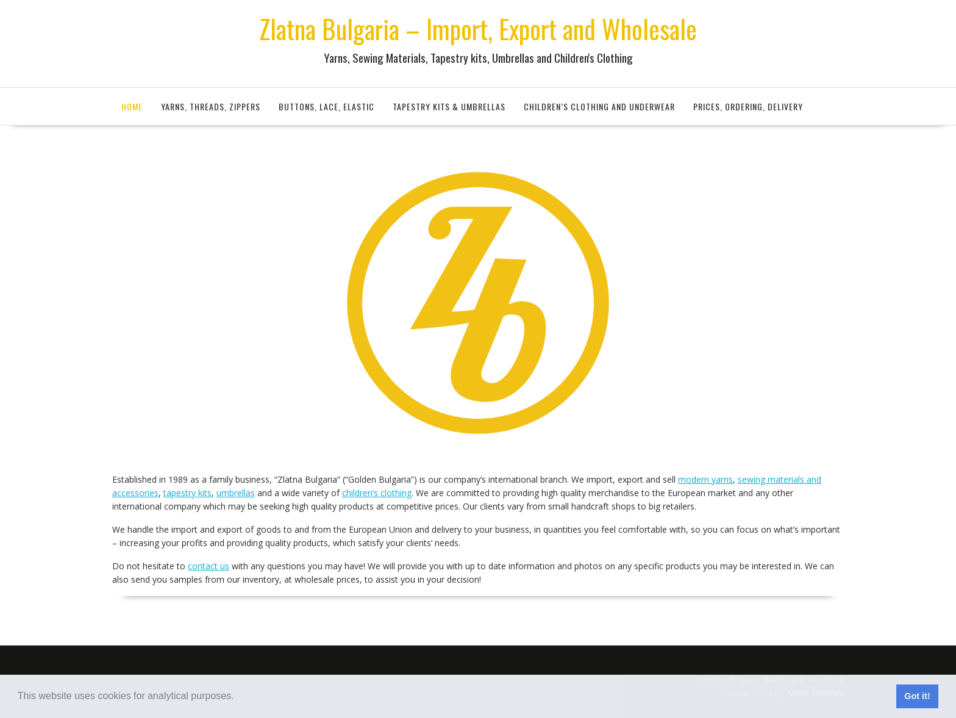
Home (132, 106)
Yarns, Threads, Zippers (210, 106)
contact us (208, 566)
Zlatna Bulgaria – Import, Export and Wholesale (478, 29)
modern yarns (705, 479)
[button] (238, 697)
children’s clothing (377, 493)
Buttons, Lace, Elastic (326, 106)
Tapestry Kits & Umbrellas (449, 106)
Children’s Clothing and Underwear (599, 106)
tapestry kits (187, 493)
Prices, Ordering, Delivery (748, 106)
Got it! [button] (917, 696)
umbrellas (235, 493)
